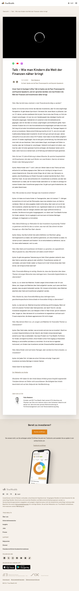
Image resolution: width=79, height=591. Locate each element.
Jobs (4, 528)
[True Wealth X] (8, 558)
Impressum (6, 579)
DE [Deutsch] (3, 494)
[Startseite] (7, 3)
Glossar (5, 545)
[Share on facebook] (13, 82)
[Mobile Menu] (76, 3)
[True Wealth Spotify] (25, 558)
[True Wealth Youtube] (21, 558)
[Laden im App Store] (9, 567)
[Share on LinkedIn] (17, 82)
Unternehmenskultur (9, 520)
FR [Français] (11, 494)
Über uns (5, 517)
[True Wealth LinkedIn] (4, 558)
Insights (5, 524)
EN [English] (7, 494)
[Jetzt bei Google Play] (23, 567)
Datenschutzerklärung (32, 579)
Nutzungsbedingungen (22, 504)
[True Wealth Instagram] (13, 558)
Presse (5, 532)
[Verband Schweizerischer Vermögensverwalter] (15, 574)
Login (70, 3)
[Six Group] (39, 575)
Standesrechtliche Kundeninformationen (16, 549)
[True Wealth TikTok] (29, 558)
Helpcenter (6, 541)
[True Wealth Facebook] (17, 558)
